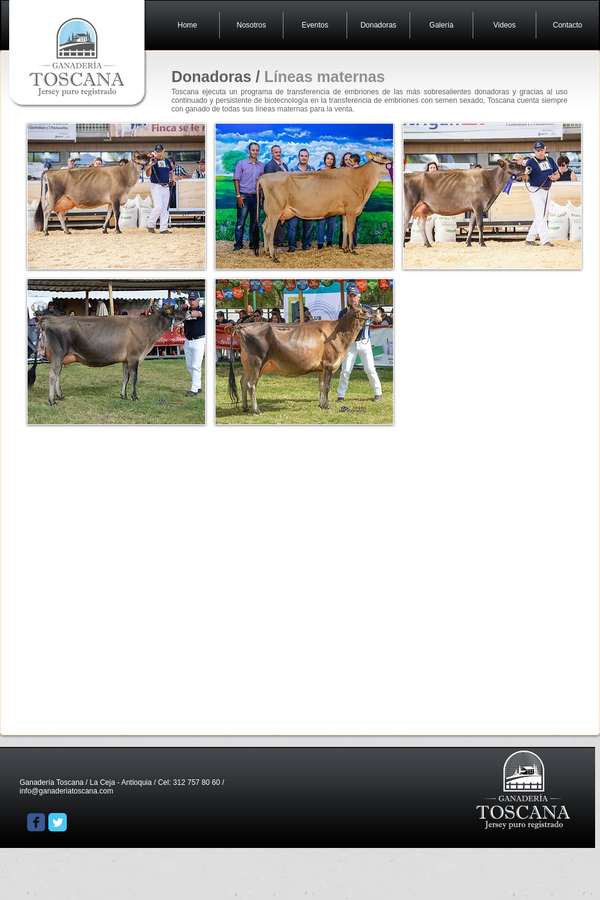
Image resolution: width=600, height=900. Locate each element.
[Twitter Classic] (57, 822)
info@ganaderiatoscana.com (66, 791)
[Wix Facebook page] (36, 822)
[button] (116, 196)
